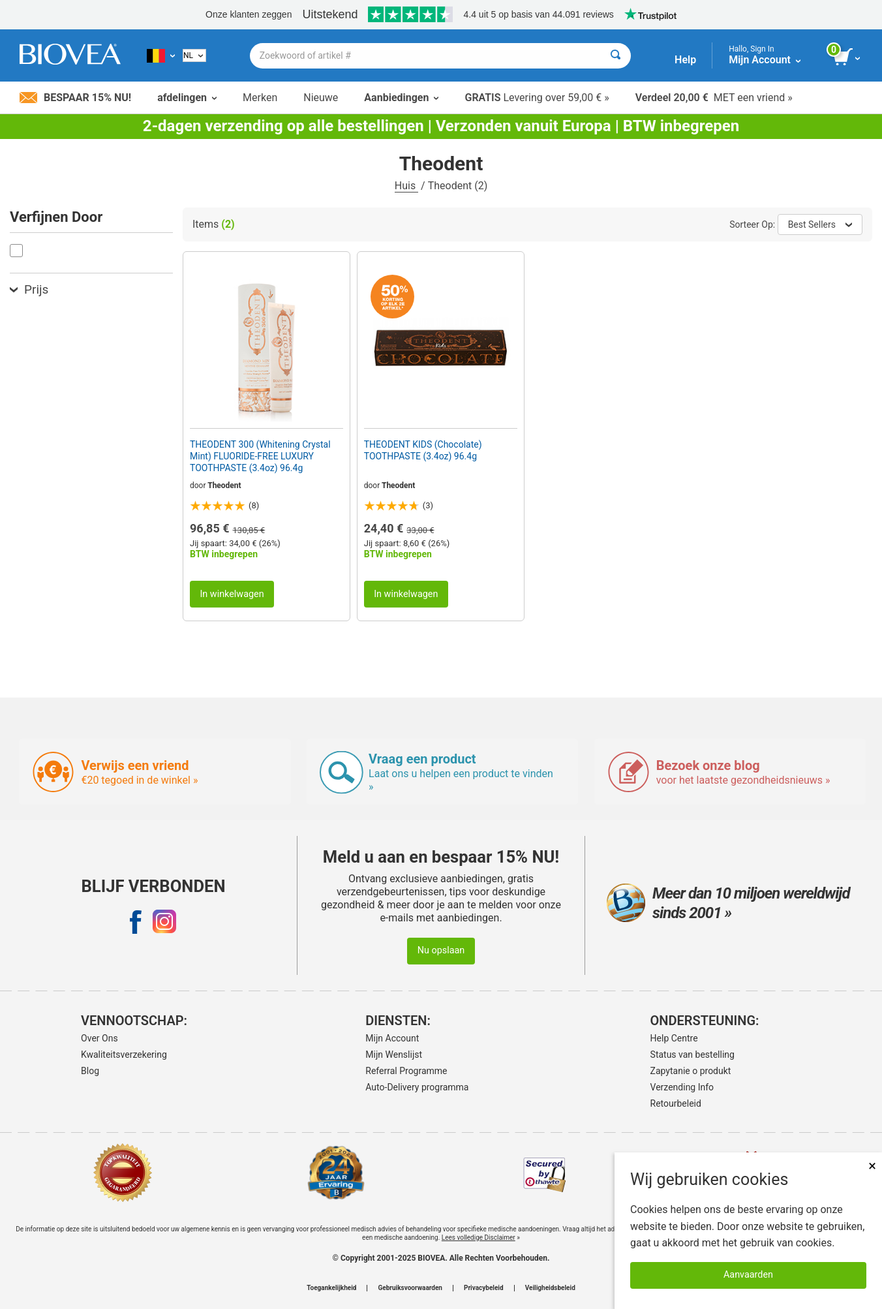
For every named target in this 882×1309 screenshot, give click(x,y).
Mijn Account (392, 1038)
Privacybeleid (484, 1288)
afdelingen (187, 97)
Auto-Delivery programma (416, 1087)
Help (685, 60)
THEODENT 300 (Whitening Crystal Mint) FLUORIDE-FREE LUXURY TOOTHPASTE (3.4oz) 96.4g (260, 456)
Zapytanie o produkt (690, 1071)
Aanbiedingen (401, 97)
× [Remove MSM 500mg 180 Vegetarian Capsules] (872, 1166)
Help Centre (674, 1038)
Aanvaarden (748, 1274)
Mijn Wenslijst (393, 1054)
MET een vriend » (714, 97)
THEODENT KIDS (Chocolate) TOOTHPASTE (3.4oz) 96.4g (423, 450)
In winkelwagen (232, 594)
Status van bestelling (692, 1054)
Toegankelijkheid (331, 1288)
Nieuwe (320, 97)
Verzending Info (682, 1087)
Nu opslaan (441, 950)
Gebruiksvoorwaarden (410, 1288)
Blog (90, 1071)
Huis (406, 185)
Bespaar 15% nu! (75, 97)
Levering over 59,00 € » (536, 97)
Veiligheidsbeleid (550, 1288)
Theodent (224, 485)
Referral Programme (406, 1071)
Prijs (29, 289)
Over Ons (99, 1038)
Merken (260, 97)
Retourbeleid (675, 1103)
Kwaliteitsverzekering (124, 1054)
